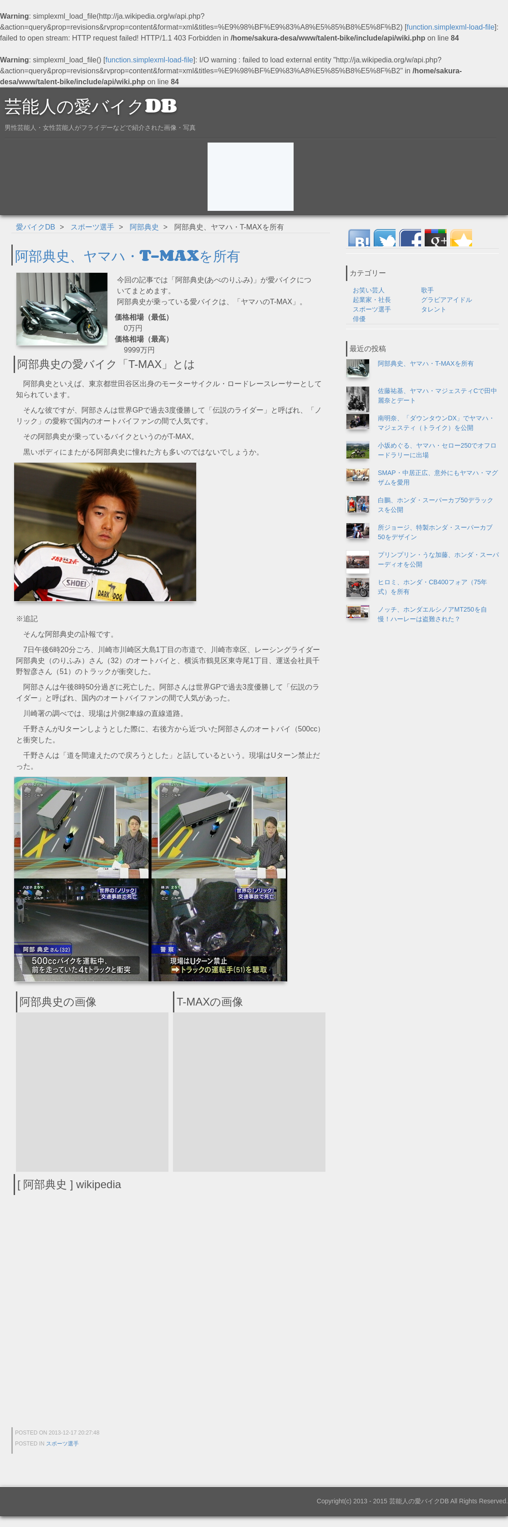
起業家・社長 (372, 299)
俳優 (359, 318)
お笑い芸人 (369, 290)
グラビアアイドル (446, 299)
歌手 (427, 290)
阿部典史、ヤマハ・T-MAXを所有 (127, 254)
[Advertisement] (251, 177)
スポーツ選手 (92, 227)
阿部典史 (144, 227)
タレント (434, 309)
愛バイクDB (35, 227)
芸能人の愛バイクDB (91, 105)
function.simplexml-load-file (450, 27)
